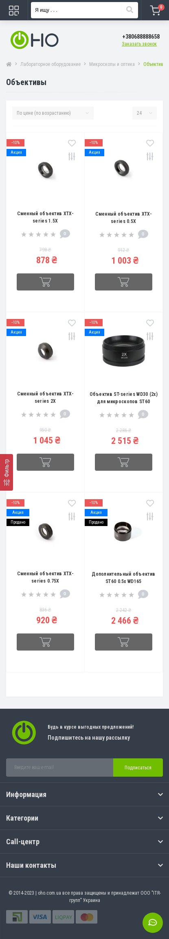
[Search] (129, 10)
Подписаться (138, 768)
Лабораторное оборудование (50, 64)
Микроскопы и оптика (112, 64)
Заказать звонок (139, 44)
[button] (141, 36)
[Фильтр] (6, 472)
